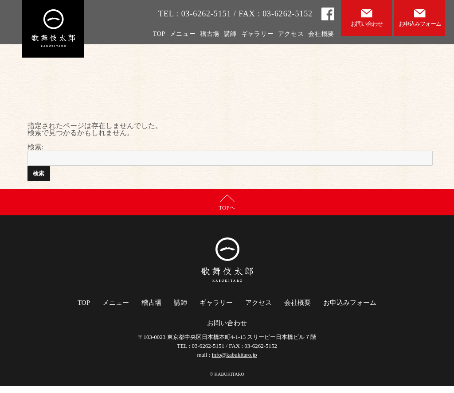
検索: (35, 147)
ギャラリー (257, 34)
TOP (159, 34)
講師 (230, 34)
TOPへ (227, 207)
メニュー (183, 34)
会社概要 (321, 34)
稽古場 (209, 34)
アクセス (291, 34)
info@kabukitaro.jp (234, 354)
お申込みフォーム (349, 302)
